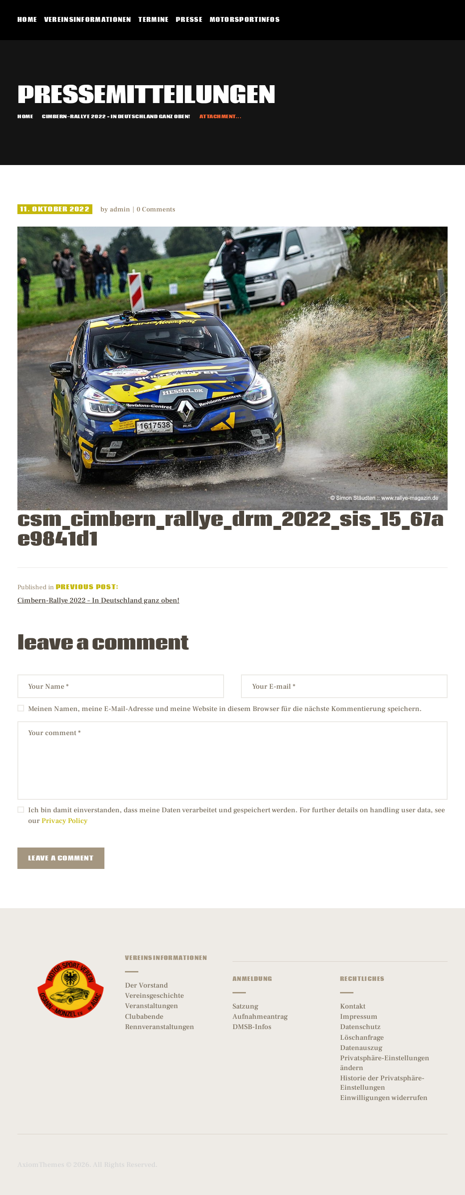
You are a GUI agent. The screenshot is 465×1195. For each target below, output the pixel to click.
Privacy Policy (64, 820)
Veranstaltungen (151, 1005)
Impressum (359, 1016)
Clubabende (144, 1016)
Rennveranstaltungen (159, 1026)
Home (25, 116)
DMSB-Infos (251, 1026)
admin (121, 209)
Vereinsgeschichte (154, 995)
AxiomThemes (40, 1164)
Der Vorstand (146, 985)
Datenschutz (360, 1026)
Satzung (245, 1006)
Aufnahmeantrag (260, 1016)
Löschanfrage (362, 1037)
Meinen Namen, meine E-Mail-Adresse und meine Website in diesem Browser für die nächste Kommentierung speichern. (225, 708)
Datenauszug (361, 1047)
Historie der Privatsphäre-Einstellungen (382, 1083)
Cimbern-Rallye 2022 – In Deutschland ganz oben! (116, 116)
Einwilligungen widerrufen (384, 1097)
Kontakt (352, 1006)
